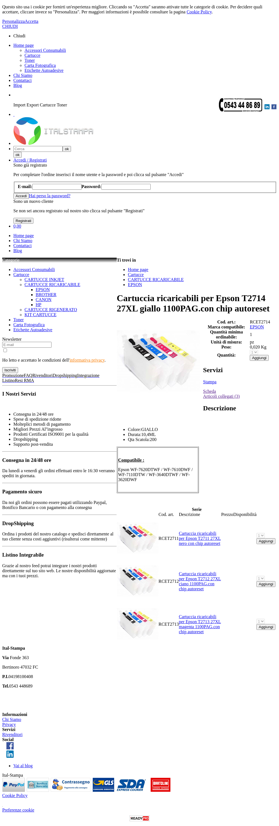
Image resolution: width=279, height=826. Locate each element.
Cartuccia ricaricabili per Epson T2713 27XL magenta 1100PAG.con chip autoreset (200, 624)
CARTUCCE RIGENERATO (51, 309)
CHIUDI (10, 26)
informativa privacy (87, 360)
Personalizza (13, 21)
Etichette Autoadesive (44, 70)
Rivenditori (12, 734)
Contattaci (22, 80)
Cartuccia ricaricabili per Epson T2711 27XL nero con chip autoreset (200, 538)
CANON (44, 299)
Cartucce (32, 55)
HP (38, 304)
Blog (17, 85)
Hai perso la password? (49, 195)
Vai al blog (23, 765)
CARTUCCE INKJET (44, 279)
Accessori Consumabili (45, 50)
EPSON (43, 289)
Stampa (209, 381)
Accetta (31, 21)
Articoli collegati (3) (221, 396)
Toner (30, 60)
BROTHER (46, 294)
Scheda (209, 391)
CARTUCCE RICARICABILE (52, 284)
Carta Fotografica (40, 65)
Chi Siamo (22, 75)
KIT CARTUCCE (41, 314)
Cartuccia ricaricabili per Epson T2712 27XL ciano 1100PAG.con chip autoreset (200, 581)
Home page (23, 45)
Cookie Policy (199, 11)
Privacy (9, 724)
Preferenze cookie (18, 810)
